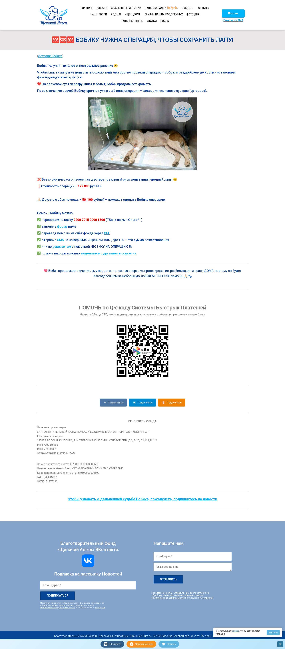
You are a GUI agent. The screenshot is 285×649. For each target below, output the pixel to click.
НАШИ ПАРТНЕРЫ (132, 21)
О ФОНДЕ (187, 8)
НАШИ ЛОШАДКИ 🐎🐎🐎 (161, 8)
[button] (233, 13)
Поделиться (113, 402)
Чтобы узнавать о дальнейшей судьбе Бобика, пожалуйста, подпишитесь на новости (142, 499)
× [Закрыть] (280, 644)
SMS (60, 240)
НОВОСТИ (101, 8)
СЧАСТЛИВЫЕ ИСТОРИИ (126, 8)
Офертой (100, 608)
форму (62, 226)
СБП (107, 233)
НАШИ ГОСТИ (98, 14)
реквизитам (62, 246)
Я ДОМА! (116, 14)
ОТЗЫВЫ (203, 8)
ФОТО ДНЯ (192, 14)
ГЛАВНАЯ (86, 8)
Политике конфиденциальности (57, 608)
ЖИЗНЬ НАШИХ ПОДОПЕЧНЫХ (164, 14)
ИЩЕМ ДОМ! (132, 14)
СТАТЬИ (152, 21)
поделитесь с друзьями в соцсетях (108, 253)
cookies (236, 631)
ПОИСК (164, 21)
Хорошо (273, 632)
